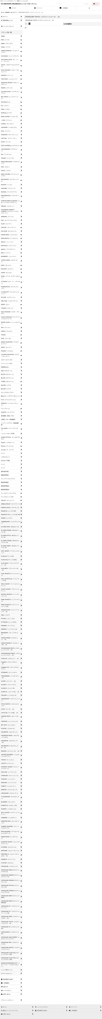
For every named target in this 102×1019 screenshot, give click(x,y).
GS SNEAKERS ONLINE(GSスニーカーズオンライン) (18, 4)
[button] (89, 8)
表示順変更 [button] (68, 24)
